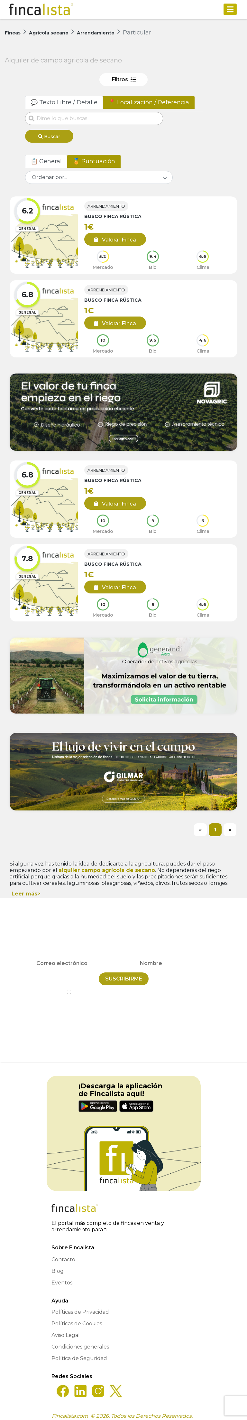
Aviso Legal (65, 1330)
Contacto (63, 1255)
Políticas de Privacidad (80, 1307)
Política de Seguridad (79, 1353)
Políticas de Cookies (76, 1319)
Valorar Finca (112, 237)
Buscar (49, 136)
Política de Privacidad (152, 987)
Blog (57, 1266)
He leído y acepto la (123, 987)
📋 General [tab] (46, 159)
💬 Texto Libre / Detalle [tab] (64, 102)
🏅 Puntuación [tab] (94, 159)
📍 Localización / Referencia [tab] (148, 102)
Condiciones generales (80, 1342)
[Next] (230, 827)
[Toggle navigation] (230, 9)
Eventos (61, 1278)
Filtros (124, 79)
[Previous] (200, 827)
